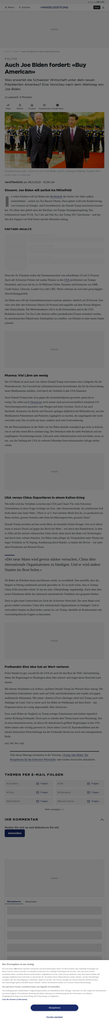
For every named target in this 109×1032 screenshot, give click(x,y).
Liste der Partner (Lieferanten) (14, 999)
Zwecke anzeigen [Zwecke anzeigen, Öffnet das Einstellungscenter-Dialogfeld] (54, 1017)
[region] (54, 996)
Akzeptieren (54, 1008)
